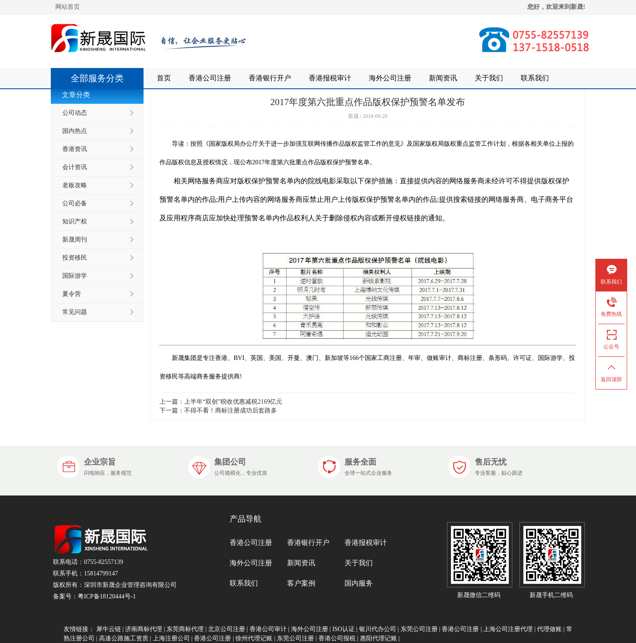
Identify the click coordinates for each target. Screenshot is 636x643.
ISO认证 (343, 629)
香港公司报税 (337, 638)
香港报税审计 (330, 78)
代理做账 (549, 629)
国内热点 (74, 131)
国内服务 (358, 583)
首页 (164, 78)
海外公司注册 (390, 78)
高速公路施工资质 (123, 638)
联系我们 (535, 78)
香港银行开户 (270, 78)
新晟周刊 (74, 239)
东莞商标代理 (185, 629)
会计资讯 (74, 167)
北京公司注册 (226, 629)
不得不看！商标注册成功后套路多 (230, 410)
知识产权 (74, 221)
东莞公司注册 (419, 629)
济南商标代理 (143, 629)
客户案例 (301, 583)
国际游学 (74, 275)
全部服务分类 (101, 78)
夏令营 (71, 294)
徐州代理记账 (254, 638)
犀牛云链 (108, 629)
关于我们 (489, 78)
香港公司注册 (210, 78)
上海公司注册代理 (508, 629)
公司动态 (74, 113)
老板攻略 (74, 185)
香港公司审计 (268, 629)
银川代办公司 (377, 629)
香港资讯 (74, 149)
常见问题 (74, 312)
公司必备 (74, 203)
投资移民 (74, 257)
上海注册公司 (171, 638)
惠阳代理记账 (378, 638)
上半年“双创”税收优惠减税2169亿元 (233, 401)
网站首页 (67, 7)
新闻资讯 (443, 78)
